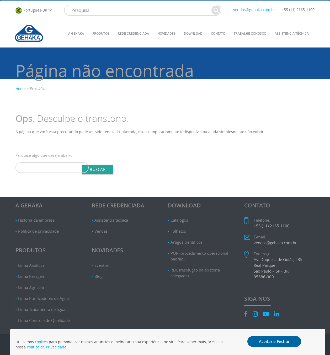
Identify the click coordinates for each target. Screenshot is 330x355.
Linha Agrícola (31, 287)
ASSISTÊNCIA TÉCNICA (292, 33)
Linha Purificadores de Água (43, 298)
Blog (98, 276)
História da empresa (36, 220)
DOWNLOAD (193, 33)
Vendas (101, 231)
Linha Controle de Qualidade (44, 320)
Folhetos (178, 231)
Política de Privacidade (46, 346)
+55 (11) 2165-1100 (298, 9)
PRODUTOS (100, 33)
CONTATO (218, 33)
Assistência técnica (111, 220)
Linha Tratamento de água (41, 309)
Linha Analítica (31, 265)
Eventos (101, 265)
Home (20, 88)
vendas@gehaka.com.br (254, 9)
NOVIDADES (166, 33)
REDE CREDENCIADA (133, 33)
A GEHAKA (76, 33)
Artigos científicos (187, 242)
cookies (41, 341)
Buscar (97, 169)
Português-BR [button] (33, 10)
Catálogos (179, 220)
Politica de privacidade (38, 231)
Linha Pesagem (31, 276)
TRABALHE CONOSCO (250, 33)
